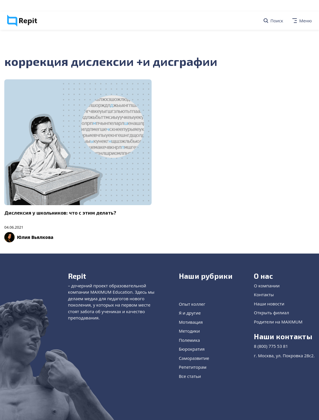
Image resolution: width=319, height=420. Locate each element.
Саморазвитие (194, 358)
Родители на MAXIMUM (278, 322)
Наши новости (269, 304)
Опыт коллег (192, 304)
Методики (189, 331)
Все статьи (190, 376)
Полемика (189, 340)
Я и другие (190, 313)
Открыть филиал (271, 312)
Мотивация (191, 322)
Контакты (264, 294)
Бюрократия (192, 349)
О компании (267, 285)
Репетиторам (192, 367)
